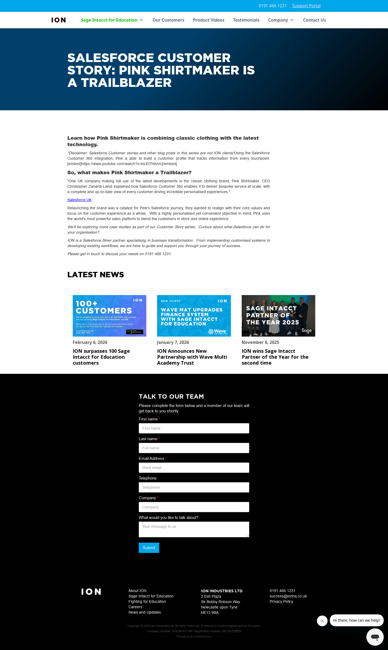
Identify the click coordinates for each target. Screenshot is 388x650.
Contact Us (314, 20)
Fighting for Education (147, 601)
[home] (59, 20)
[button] (112, 20)
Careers (135, 607)
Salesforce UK (79, 200)
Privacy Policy (281, 601)
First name (149, 419)
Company (149, 497)
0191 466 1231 (273, 6)
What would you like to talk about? (168, 517)
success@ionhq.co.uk (288, 596)
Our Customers (168, 20)
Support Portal (306, 6)
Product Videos (208, 20)
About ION (137, 591)
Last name (149, 438)
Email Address (153, 458)
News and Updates (145, 612)
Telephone (148, 478)
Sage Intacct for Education (151, 596)
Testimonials (246, 20)
